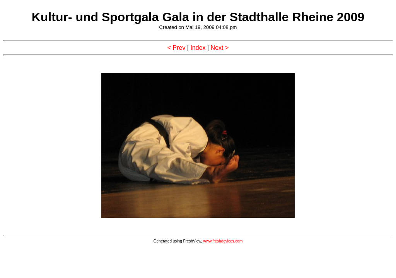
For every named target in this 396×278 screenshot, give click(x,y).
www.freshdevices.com (223, 241)
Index (197, 47)
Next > (220, 47)
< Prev (176, 47)
